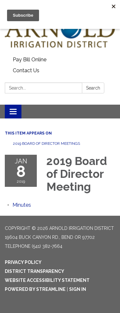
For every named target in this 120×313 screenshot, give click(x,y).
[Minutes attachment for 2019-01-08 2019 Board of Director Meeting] (21, 205)
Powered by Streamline (35, 289)
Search (93, 88)
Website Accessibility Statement (47, 280)
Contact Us (26, 70)
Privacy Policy (23, 262)
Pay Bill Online (29, 60)
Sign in (77, 289)
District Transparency (34, 271)
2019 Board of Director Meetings (46, 143)
